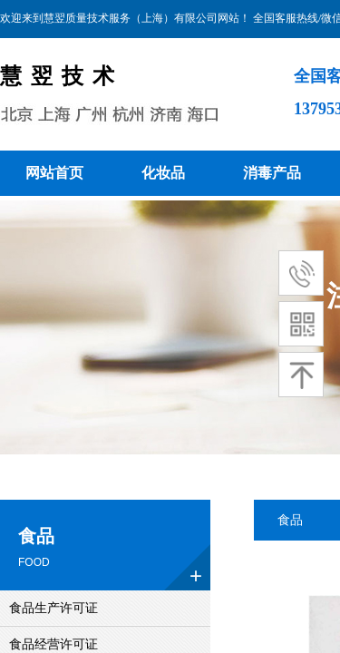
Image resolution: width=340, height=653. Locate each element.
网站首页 (54, 172)
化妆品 (163, 172)
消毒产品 (272, 172)
